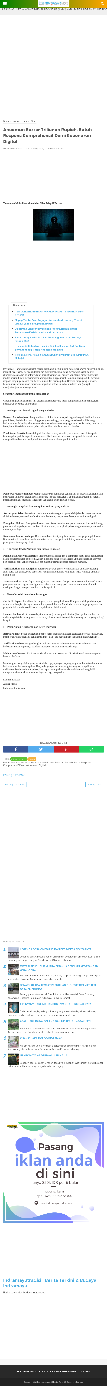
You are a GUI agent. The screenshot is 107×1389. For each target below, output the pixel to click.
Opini (32, 762)
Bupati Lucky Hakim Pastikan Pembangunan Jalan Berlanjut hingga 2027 (48, 342)
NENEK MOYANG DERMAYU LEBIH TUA (43, 1058)
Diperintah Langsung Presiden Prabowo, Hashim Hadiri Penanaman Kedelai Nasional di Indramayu (46, 333)
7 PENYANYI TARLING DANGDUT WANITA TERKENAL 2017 (55, 1006)
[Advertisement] (53, 37)
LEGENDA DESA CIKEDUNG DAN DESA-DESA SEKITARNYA (55, 951)
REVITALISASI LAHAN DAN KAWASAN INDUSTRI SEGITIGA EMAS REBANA (49, 316)
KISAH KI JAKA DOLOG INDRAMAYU (41, 1040)
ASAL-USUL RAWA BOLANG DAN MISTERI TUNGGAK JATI (55, 1023)
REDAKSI (88, 1374)
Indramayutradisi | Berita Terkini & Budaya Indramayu (60, 1385)
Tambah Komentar (55, 151)
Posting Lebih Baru (14, 787)
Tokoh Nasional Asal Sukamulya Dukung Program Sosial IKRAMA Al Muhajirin (52, 359)
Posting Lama (94, 787)
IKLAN (41, 1374)
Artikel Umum (19, 762)
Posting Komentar (13, 777)
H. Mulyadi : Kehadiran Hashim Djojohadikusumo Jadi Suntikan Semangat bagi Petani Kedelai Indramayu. (50, 351)
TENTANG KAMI (22, 1374)
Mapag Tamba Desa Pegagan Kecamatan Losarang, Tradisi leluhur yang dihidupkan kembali (48, 325)
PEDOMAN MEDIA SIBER (64, 1374)
